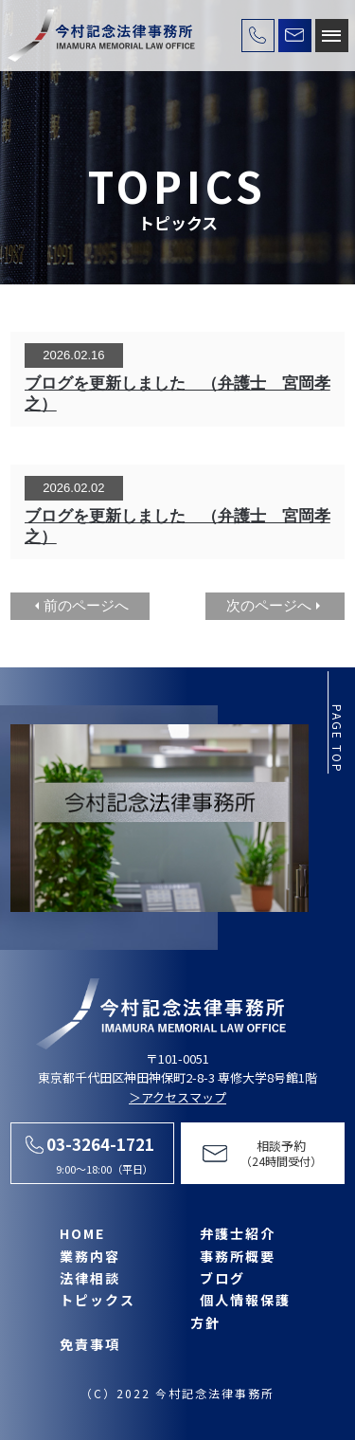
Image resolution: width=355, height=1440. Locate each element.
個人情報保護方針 (240, 1310)
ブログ (222, 1277)
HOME (82, 1233)
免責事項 (90, 1344)
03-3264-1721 (100, 1144)
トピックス (97, 1299)
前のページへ (86, 605)
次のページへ (268, 605)
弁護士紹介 (237, 1233)
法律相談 (90, 1277)
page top (337, 739)
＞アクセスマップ (177, 1097)
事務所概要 (237, 1256)
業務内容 (90, 1256)
